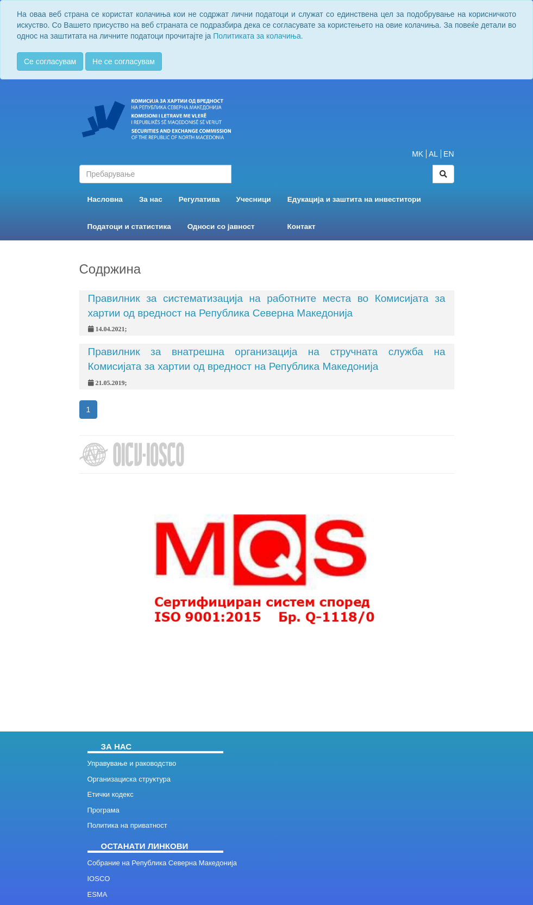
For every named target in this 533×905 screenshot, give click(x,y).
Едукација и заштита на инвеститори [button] (354, 199)
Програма (103, 810)
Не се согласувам (123, 61)
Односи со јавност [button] (221, 226)
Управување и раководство (132, 763)
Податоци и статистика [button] (129, 226)
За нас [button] (150, 199)
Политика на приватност (127, 825)
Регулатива (199, 199)
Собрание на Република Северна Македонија (162, 863)
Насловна (105, 199)
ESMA (97, 894)
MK (417, 154)
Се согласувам (50, 61)
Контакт (301, 226)
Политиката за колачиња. (258, 36)
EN (448, 154)
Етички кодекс (110, 794)
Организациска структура (129, 779)
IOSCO (98, 879)
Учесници (253, 199)
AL (433, 154)
